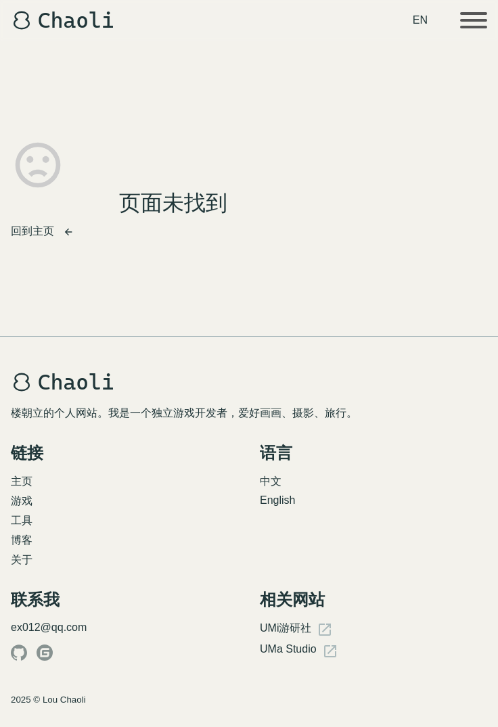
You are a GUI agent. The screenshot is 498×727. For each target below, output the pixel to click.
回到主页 (42, 231)
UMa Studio (299, 651)
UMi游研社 (296, 630)
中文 (270, 481)
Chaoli (62, 20)
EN (420, 20)
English (277, 500)
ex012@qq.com (49, 627)
